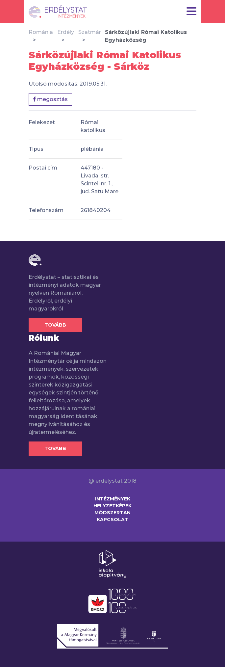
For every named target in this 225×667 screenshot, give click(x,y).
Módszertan (112, 513)
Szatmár (89, 32)
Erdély (65, 32)
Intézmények (112, 499)
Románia (41, 32)
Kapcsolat (112, 519)
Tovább (55, 325)
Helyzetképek (112, 506)
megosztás (50, 99)
